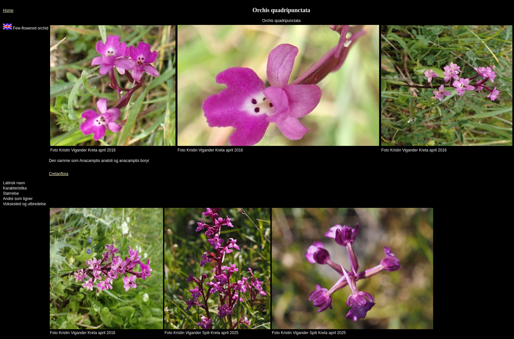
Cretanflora (58, 173)
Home (8, 10)
